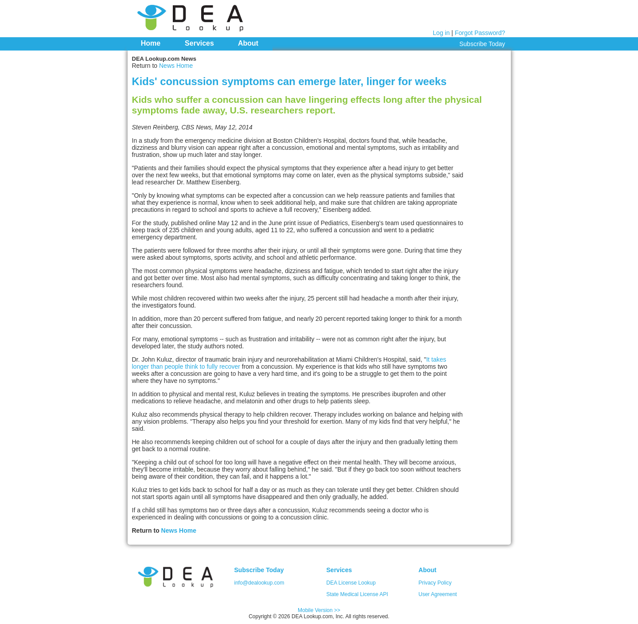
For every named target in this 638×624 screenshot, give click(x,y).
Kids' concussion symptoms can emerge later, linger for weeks (289, 81)
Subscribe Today (482, 43)
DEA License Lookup (351, 583)
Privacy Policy (435, 583)
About (248, 43)
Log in (441, 32)
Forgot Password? (480, 32)
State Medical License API (357, 594)
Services (199, 43)
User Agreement (438, 594)
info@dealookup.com (259, 583)
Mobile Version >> (319, 610)
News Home (176, 65)
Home (150, 43)
